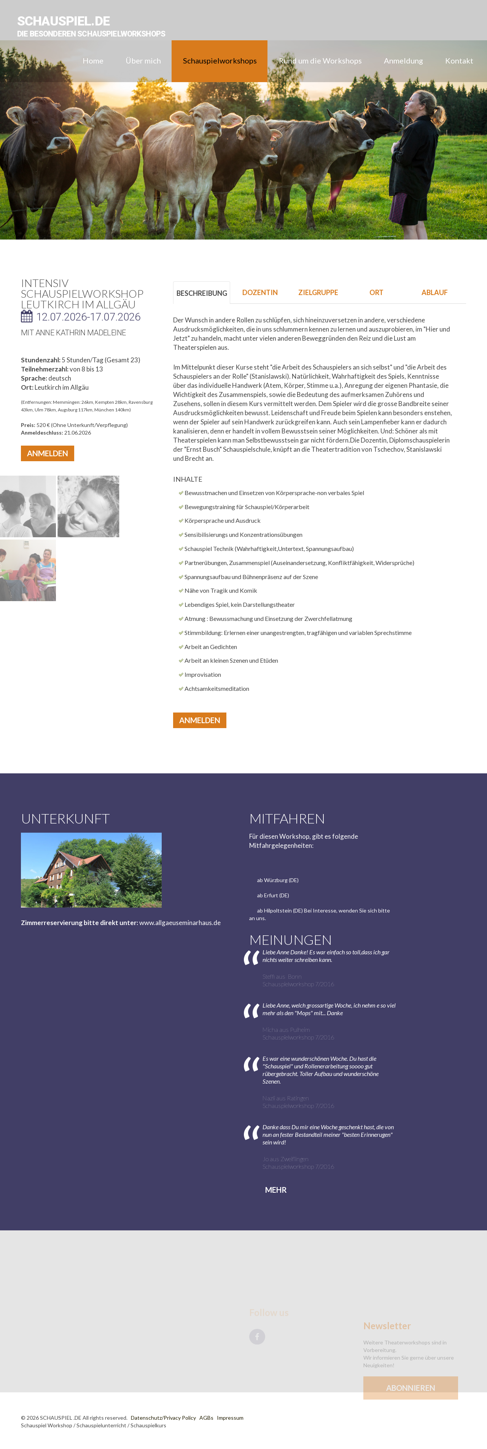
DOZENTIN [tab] (260, 292)
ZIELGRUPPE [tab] (318, 292)
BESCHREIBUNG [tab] (202, 293)
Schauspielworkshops (220, 60)
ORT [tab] (376, 292)
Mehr (276, 1189)
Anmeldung (403, 60)
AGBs (206, 1417)
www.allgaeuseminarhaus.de (180, 923)
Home (93, 60)
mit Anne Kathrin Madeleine (73, 332)
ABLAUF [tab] (435, 292)
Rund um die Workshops (320, 60)
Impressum (230, 1417)
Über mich (143, 60)
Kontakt (459, 60)
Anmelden (47, 453)
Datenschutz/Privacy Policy (163, 1417)
